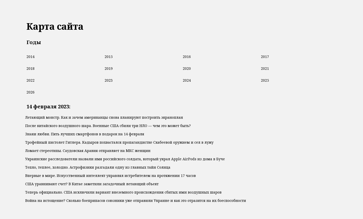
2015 (109, 56)
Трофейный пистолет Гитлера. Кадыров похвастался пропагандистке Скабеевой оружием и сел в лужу (119, 142)
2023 (109, 80)
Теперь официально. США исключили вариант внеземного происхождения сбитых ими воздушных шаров (123, 192)
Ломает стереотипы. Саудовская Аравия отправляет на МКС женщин (87, 150)
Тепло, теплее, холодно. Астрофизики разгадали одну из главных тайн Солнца (97, 167)
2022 (30, 80)
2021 (265, 68)
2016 (187, 56)
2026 (30, 92)
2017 (265, 56)
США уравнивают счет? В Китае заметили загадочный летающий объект (92, 183)
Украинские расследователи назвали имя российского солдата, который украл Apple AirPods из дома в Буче (125, 159)
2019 (109, 68)
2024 (187, 80)
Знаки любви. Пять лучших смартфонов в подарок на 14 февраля (84, 134)
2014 (30, 56)
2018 (30, 68)
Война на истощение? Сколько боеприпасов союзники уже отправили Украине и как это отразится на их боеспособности (135, 200)
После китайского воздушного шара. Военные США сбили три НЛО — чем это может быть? (108, 125)
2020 (187, 68)
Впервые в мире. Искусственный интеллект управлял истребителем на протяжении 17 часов (110, 175)
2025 (265, 80)
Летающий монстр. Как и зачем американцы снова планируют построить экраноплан (104, 117)
